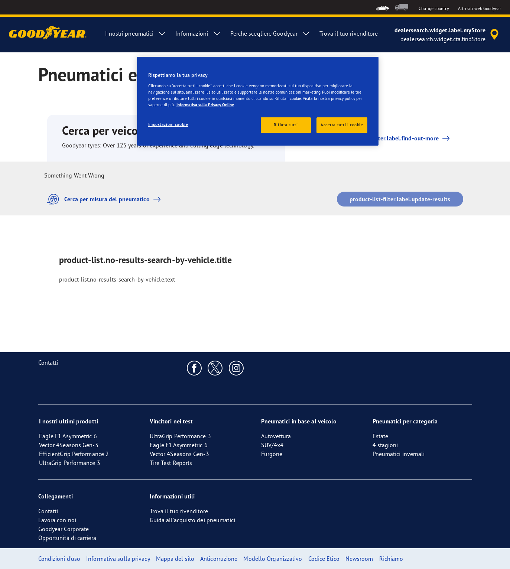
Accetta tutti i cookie (342, 124)
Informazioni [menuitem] (198, 33)
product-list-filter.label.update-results (400, 199)
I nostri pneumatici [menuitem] (135, 33)
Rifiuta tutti (286, 124)
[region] (258, 101)
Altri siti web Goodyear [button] (479, 8)
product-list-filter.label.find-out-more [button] (387, 138)
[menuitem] (382, 7)
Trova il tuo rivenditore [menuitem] (348, 33)
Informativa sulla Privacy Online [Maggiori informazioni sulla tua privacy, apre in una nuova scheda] (205, 104)
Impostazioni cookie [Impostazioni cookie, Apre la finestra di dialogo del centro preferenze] (168, 124)
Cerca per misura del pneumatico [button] (106, 199)
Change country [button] (434, 8)
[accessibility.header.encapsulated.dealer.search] (447, 34)
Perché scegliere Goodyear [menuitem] (270, 33)
